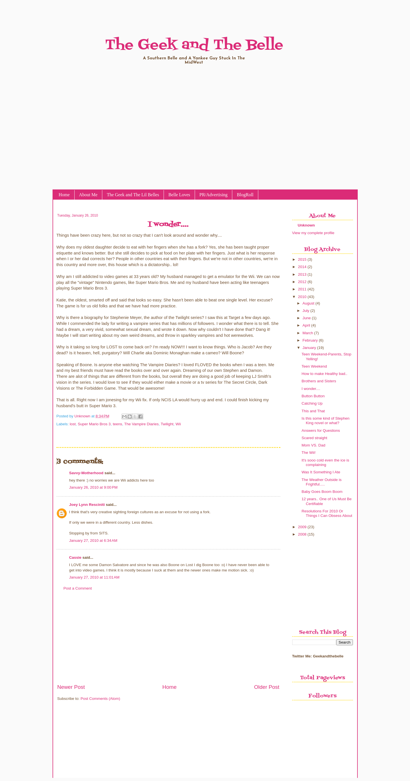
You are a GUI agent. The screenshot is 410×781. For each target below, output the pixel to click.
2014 (302, 267)
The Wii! (308, 452)
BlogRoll (245, 194)
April (306, 325)
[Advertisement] (168, 640)
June (307, 318)
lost (73, 424)
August (308, 303)
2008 (302, 534)
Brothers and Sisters (318, 381)
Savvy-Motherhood (86, 473)
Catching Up (311, 403)
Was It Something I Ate (320, 472)
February (310, 340)
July (306, 310)
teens (117, 424)
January (309, 348)
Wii (178, 424)
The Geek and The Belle (194, 45)
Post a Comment (78, 588)
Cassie (75, 557)
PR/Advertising (213, 194)
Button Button (313, 396)
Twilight (167, 424)
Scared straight (314, 438)
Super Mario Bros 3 (94, 424)
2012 (302, 282)
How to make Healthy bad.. (324, 374)
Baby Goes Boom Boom (321, 491)
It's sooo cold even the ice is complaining (325, 462)
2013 (302, 274)
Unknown (82, 416)
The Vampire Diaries (141, 424)
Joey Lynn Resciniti (87, 504)
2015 (302, 259)
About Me (88, 194)
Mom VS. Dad (313, 445)
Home (64, 194)
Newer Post (71, 687)
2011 (302, 289)
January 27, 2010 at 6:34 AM (93, 540)
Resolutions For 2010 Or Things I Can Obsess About (326, 513)
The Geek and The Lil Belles (133, 194)
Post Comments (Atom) (100, 698)
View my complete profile (313, 233)
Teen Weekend (314, 366)
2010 (302, 297)
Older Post (266, 687)
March (308, 333)
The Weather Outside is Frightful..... (321, 482)
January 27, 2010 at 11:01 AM (94, 577)
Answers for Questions (320, 430)
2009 (302, 527)
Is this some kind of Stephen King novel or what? (325, 420)
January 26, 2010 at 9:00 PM (93, 487)
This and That (313, 411)
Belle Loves (179, 194)
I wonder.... (310, 389)
